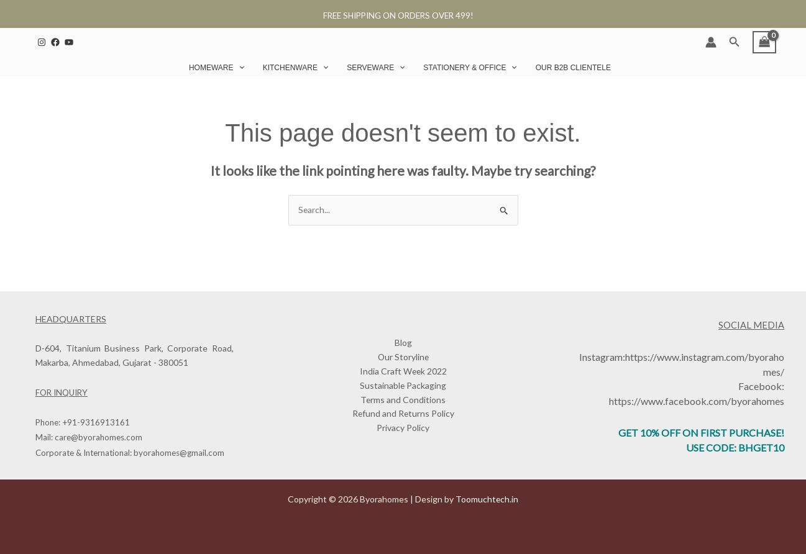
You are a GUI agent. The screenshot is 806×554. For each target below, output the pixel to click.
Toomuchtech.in (487, 499)
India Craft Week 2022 (403, 371)
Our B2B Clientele (573, 67)
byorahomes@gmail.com (179, 453)
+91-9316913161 (96, 423)
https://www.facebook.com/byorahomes (696, 400)
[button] (734, 42)
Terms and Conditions (403, 400)
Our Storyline (403, 357)
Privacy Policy (403, 429)
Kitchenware (295, 67)
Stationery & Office (469, 67)
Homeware (216, 67)
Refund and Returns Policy (403, 414)
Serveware (376, 67)
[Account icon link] (711, 42)
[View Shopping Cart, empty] (764, 42)
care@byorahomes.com (98, 438)
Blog (403, 342)
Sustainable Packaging (403, 386)
